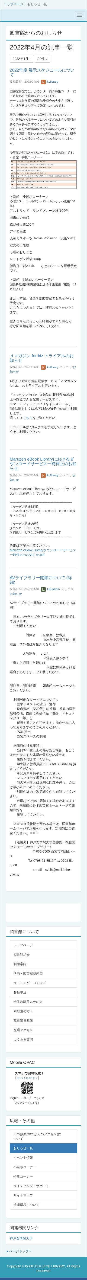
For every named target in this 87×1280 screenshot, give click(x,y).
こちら (27, 418)
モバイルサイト (27, 1078)
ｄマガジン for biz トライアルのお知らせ (42, 358)
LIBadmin (50, 589)
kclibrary (49, 81)
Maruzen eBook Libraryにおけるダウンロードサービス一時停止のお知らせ (43, 464)
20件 (42, 59)
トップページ (13, 4)
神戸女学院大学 (21, 1238)
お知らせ (16, 593)
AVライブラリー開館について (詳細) (41, 580)
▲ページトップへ (19, 1251)
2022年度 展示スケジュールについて (42, 72)
